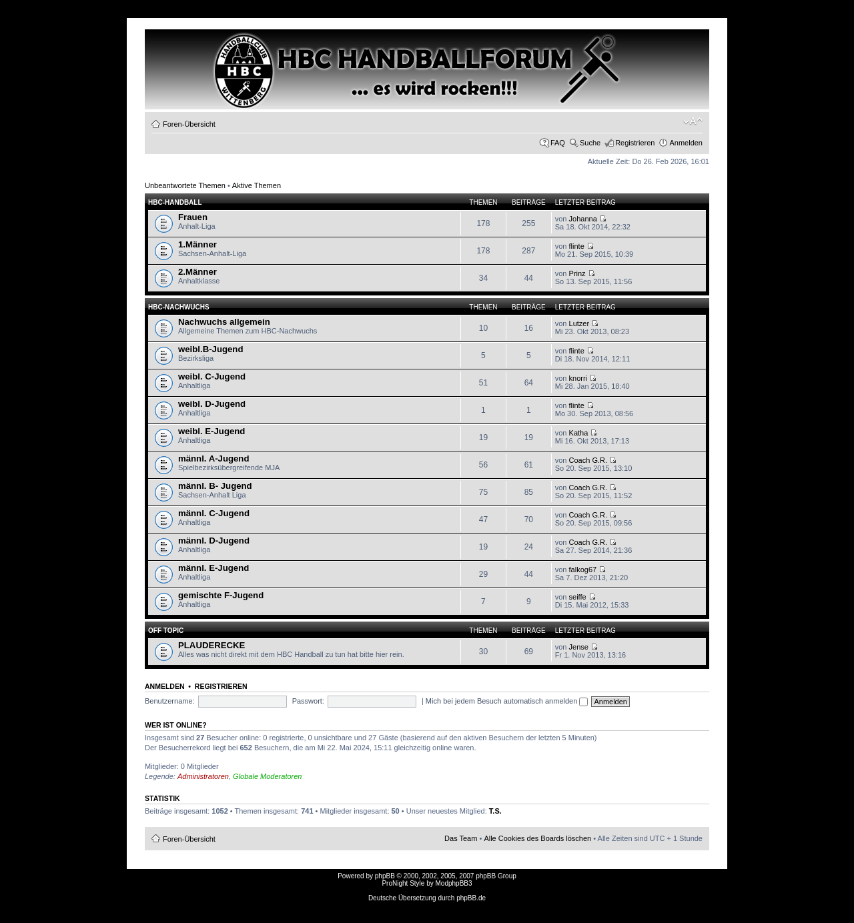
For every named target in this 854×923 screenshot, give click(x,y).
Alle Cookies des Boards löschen (537, 838)
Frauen (192, 217)
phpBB (385, 876)
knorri (578, 378)
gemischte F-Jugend (221, 595)
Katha (578, 433)
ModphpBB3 (454, 883)
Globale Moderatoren (267, 776)
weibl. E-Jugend (211, 431)
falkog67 (583, 570)
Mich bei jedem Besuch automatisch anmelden (507, 701)
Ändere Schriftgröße (693, 121)
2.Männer (197, 272)
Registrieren (635, 143)
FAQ (557, 143)
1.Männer (197, 244)
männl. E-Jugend (213, 568)
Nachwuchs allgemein (224, 322)
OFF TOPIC (165, 630)
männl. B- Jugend (215, 486)
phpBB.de (471, 898)
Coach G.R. (588, 460)
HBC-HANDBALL (175, 202)
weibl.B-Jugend (210, 349)
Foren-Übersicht (189, 124)
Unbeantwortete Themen (185, 185)
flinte (576, 246)
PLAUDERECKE (211, 645)
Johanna (583, 219)
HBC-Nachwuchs (178, 307)
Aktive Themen (256, 185)
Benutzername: (170, 701)
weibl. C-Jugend (212, 376)
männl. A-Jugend (213, 458)
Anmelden (686, 143)
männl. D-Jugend (214, 541)
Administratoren (203, 776)
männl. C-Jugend (214, 513)
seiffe (577, 597)
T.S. (495, 811)
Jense (578, 647)
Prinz (577, 273)
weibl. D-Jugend (212, 404)
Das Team (460, 838)
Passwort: (308, 701)
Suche (590, 143)
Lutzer (579, 323)
